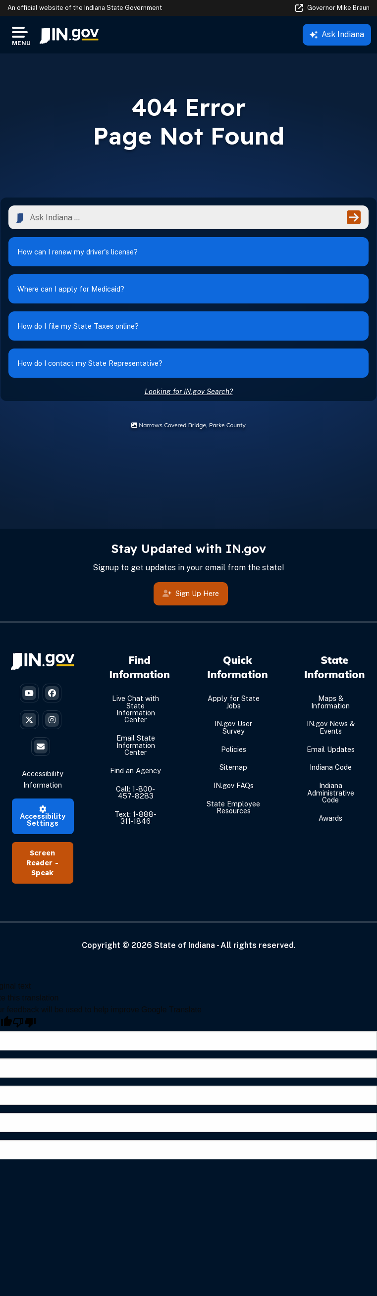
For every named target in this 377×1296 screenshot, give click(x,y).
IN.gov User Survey (233, 727)
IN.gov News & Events (331, 727)
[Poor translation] (24, 1022)
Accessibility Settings (42, 817)
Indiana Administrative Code (330, 792)
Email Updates (331, 749)
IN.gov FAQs (234, 785)
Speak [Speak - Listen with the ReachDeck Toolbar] (42, 872)
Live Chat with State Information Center (135, 709)
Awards (330, 818)
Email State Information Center (135, 745)
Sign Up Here (190, 596)
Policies (233, 749)
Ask (337, 34)
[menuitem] (69, 35)
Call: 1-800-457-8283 (135, 792)
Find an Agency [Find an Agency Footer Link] (135, 770)
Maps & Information (330, 701)
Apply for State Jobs (234, 701)
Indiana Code (331, 767)
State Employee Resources (233, 807)
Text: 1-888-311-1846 (135, 817)
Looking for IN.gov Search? (189, 391)
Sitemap (233, 767)
